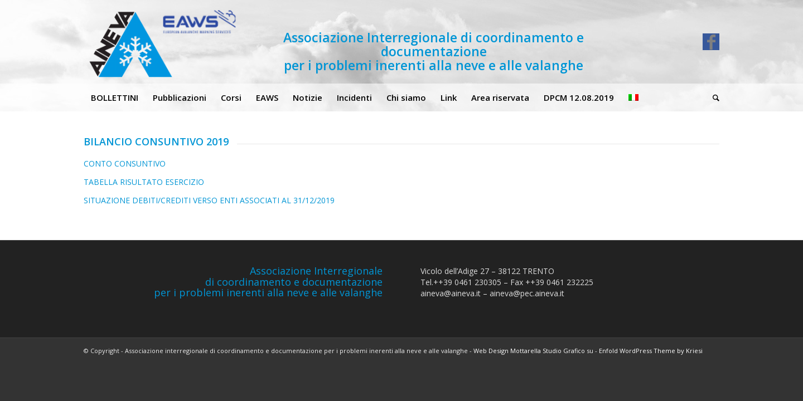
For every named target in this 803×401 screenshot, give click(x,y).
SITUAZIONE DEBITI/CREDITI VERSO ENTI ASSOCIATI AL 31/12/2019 (209, 200)
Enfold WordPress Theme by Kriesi (651, 350)
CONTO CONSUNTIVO (125, 163)
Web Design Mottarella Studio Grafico (529, 350)
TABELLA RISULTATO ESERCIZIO (144, 182)
